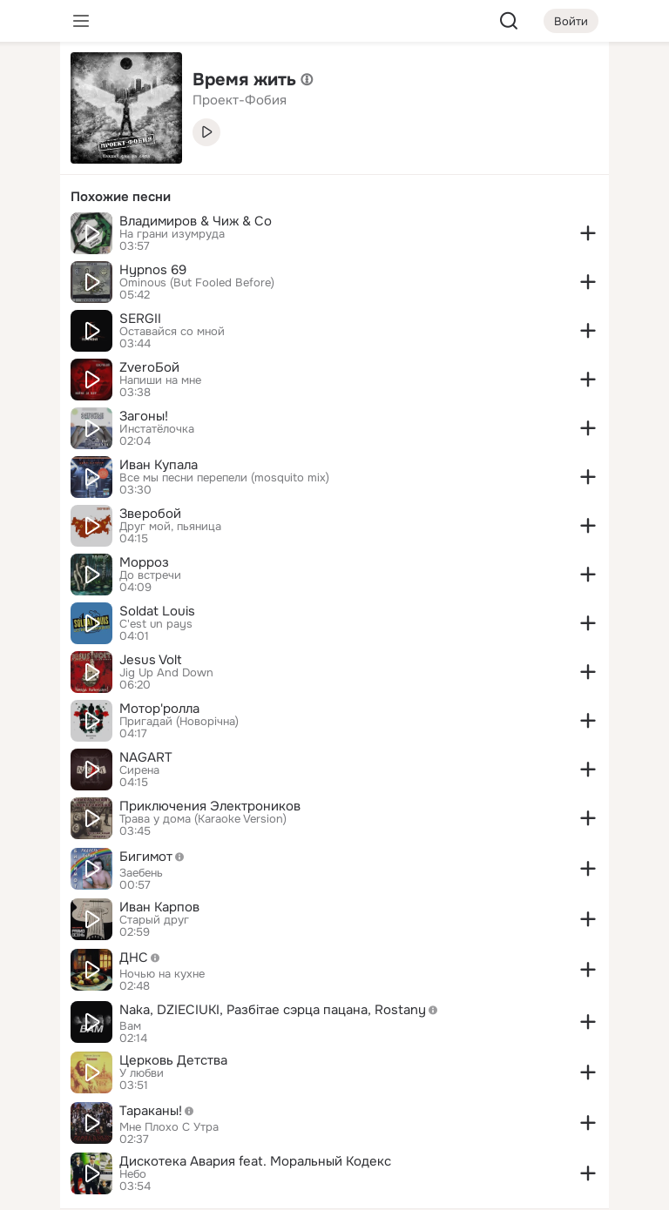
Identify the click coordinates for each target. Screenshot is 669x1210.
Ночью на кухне (162, 974)
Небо (132, 1174)
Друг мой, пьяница (170, 527)
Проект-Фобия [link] (240, 100)
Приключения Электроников (210, 806)
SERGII (140, 319)
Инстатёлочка (156, 429)
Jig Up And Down (166, 673)
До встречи (150, 575)
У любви (141, 1073)
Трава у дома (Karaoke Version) (203, 819)
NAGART (145, 757)
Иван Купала (158, 465)
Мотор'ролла (159, 709)
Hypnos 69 (152, 270)
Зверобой (150, 514)
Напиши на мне (160, 380)
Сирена (139, 770)
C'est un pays (156, 624)
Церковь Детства (173, 1060)
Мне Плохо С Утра (169, 1127)
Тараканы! (161, 1110)
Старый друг (154, 920)
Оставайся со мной (172, 332)
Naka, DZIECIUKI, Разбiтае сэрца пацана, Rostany (283, 1009)
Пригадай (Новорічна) (179, 722)
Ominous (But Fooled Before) (196, 283)
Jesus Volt (150, 660)
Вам (130, 1026)
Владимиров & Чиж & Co (195, 221)
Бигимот (156, 856)
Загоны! (143, 416)
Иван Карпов (159, 907)
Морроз (144, 562)
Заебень (141, 873)
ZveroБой (149, 367)
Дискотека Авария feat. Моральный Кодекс (255, 1161)
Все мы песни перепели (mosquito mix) (224, 478)
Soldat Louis (157, 611)
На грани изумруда (172, 234)
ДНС (144, 957)
